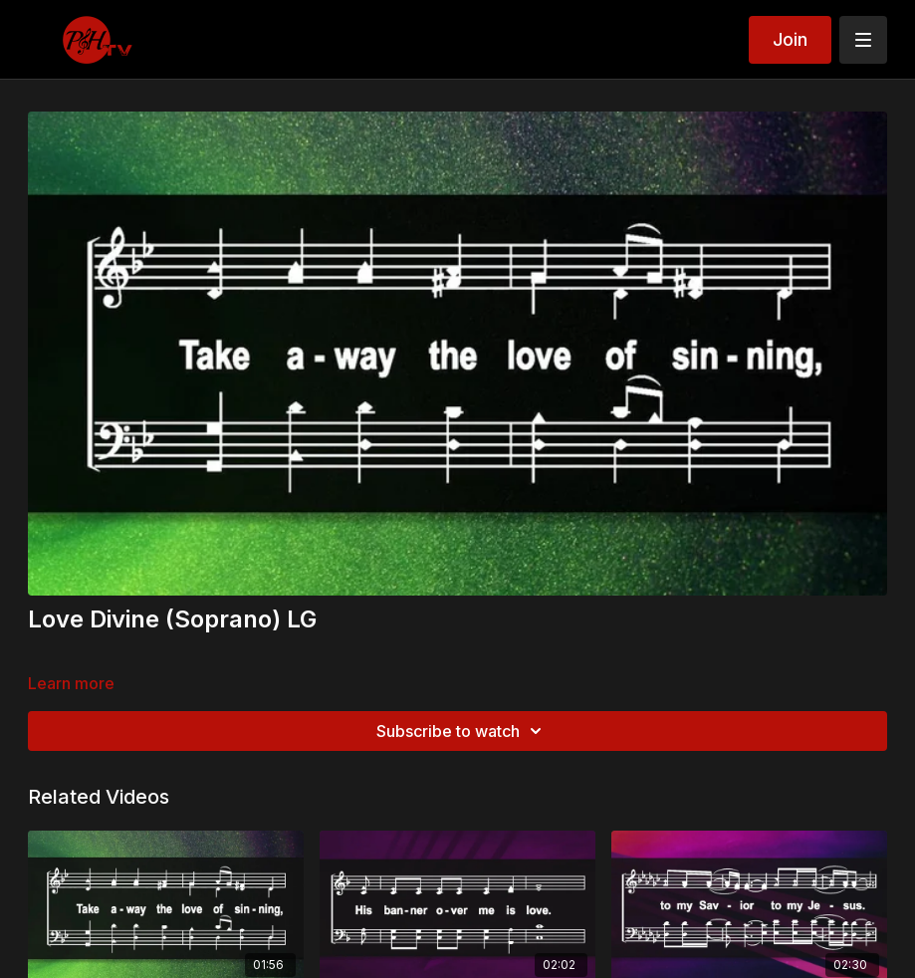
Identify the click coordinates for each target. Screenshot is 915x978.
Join (790, 39)
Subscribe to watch (462, 731)
